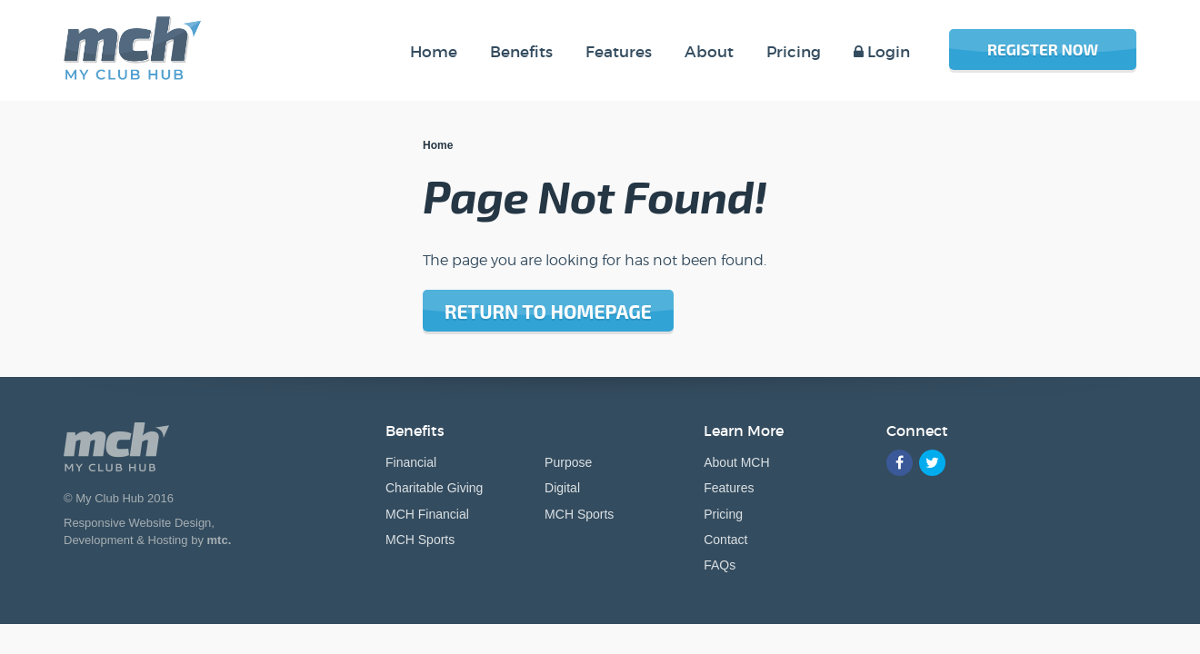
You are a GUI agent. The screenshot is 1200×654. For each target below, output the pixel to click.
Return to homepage (548, 311)
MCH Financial (427, 514)
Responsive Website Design (137, 523)
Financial (410, 462)
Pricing (723, 514)
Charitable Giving (434, 488)
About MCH (736, 462)
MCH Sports (420, 539)
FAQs (719, 565)
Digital (562, 488)
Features (729, 488)
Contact (725, 539)
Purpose (568, 462)
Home (438, 145)
